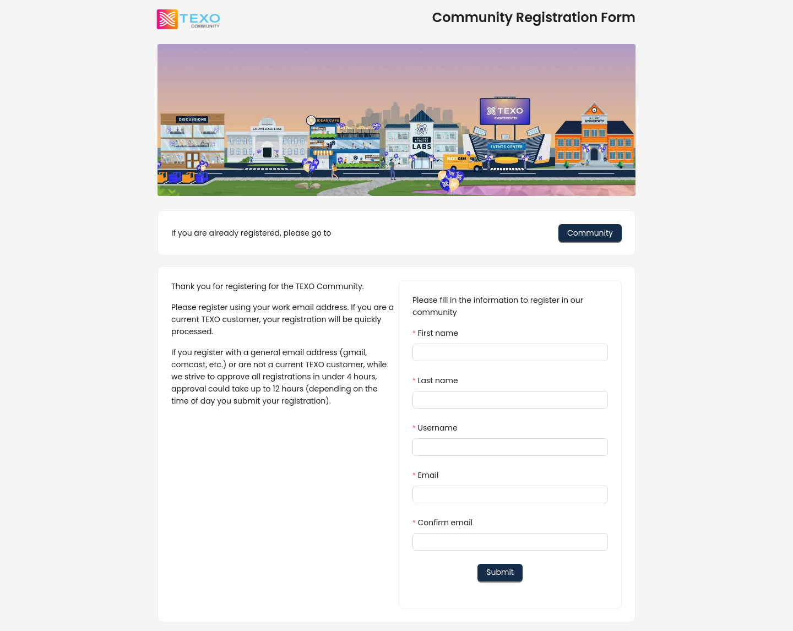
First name (437, 333)
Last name (437, 380)
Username (437, 427)
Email (427, 475)
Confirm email (444, 522)
